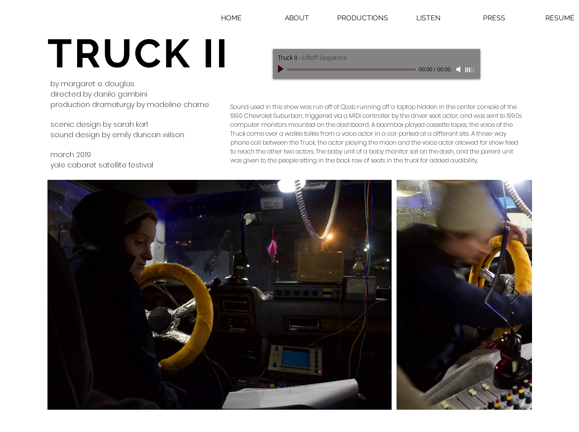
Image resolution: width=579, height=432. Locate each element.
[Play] (282, 69)
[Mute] (459, 69)
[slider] (470, 69)
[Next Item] (515, 295)
